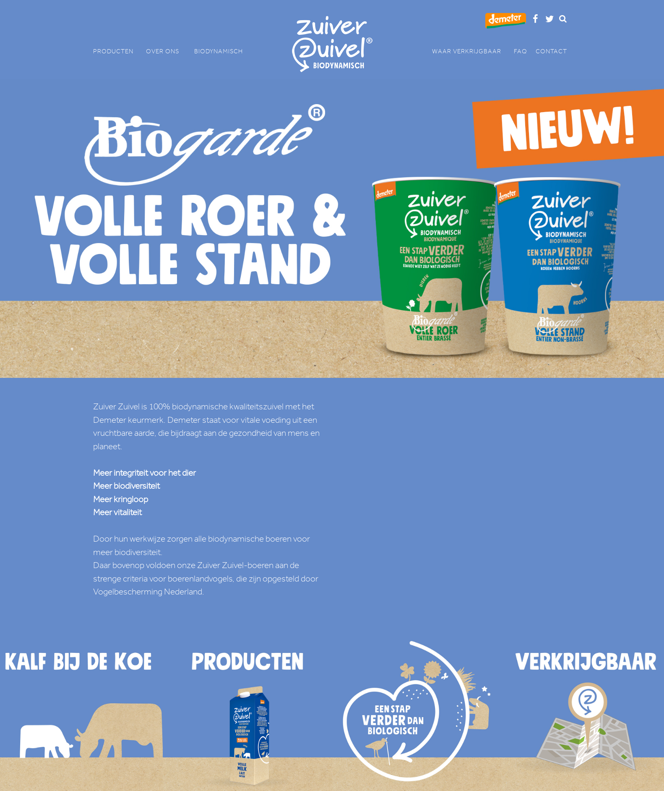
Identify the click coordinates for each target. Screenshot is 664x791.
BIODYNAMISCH (218, 51)
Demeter (109, 420)
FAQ (520, 51)
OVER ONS (166, 51)
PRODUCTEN (117, 51)
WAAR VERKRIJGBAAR (471, 51)
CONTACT (551, 51)
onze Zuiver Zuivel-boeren (225, 565)
